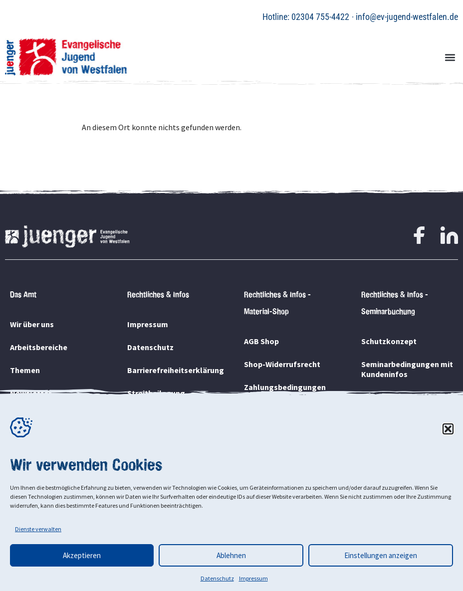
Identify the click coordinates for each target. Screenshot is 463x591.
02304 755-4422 (320, 16)
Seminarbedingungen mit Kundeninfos (407, 369)
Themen (25, 370)
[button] (448, 429)
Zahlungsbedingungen (285, 387)
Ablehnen (231, 555)
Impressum (253, 578)
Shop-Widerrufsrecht (282, 364)
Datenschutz (217, 578)
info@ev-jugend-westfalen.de (407, 16)
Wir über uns (32, 324)
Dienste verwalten (38, 529)
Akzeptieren (82, 555)
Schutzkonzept (389, 341)
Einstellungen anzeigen (380, 555)
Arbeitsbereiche (38, 347)
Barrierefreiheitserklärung (173, 370)
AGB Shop (261, 341)
